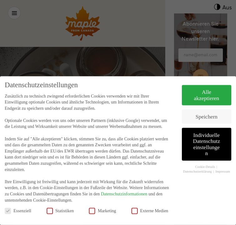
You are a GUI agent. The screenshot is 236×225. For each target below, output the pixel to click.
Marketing (102, 205)
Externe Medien (149, 205)
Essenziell (18, 205)
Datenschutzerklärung (198, 165)
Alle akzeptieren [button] (206, 89)
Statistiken (60, 205)
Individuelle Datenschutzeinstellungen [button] (206, 138)
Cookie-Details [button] (205, 160)
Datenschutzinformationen (124, 188)
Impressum (222, 165)
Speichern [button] (207, 111)
